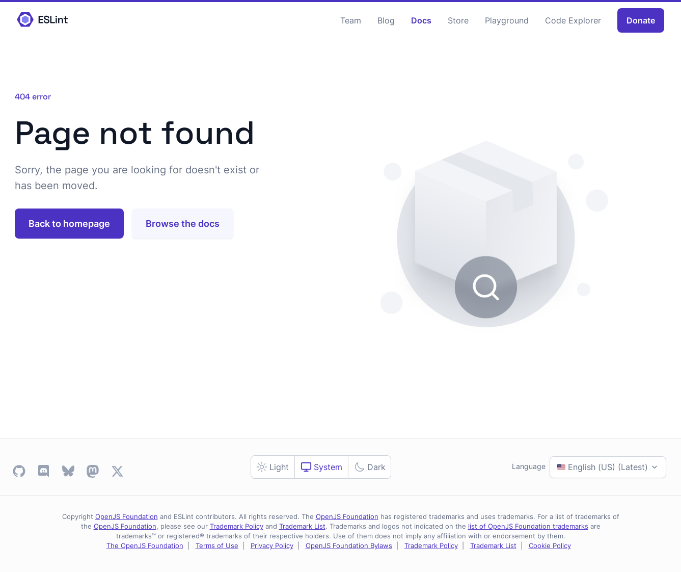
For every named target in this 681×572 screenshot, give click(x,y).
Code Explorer (573, 20)
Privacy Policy (272, 546)
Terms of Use (217, 546)
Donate (640, 20)
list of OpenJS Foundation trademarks (528, 526)
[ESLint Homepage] (42, 20)
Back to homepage (69, 223)
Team (350, 20)
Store (458, 20)
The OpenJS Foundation (144, 546)
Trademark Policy (236, 526)
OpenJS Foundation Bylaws (349, 546)
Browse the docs (183, 223)
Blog (386, 20)
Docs (421, 20)
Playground (507, 20)
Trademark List (302, 526)
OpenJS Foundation (126, 517)
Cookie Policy (550, 546)
